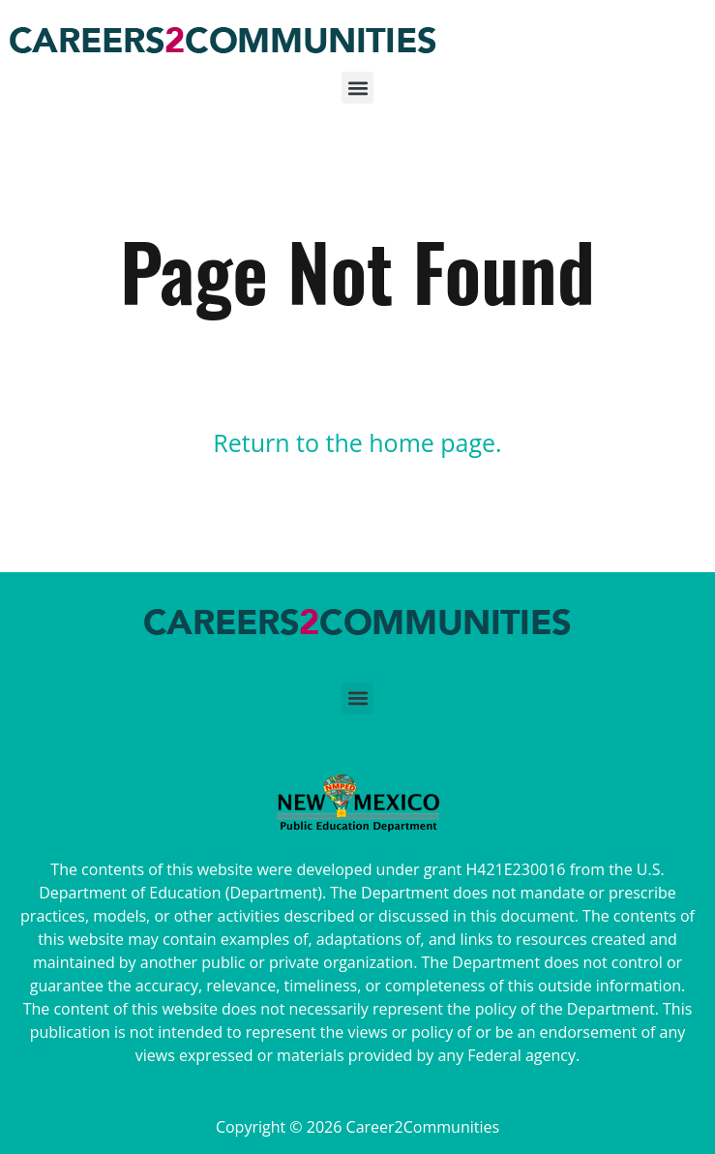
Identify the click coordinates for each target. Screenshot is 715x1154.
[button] (357, 93)
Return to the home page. (357, 442)
